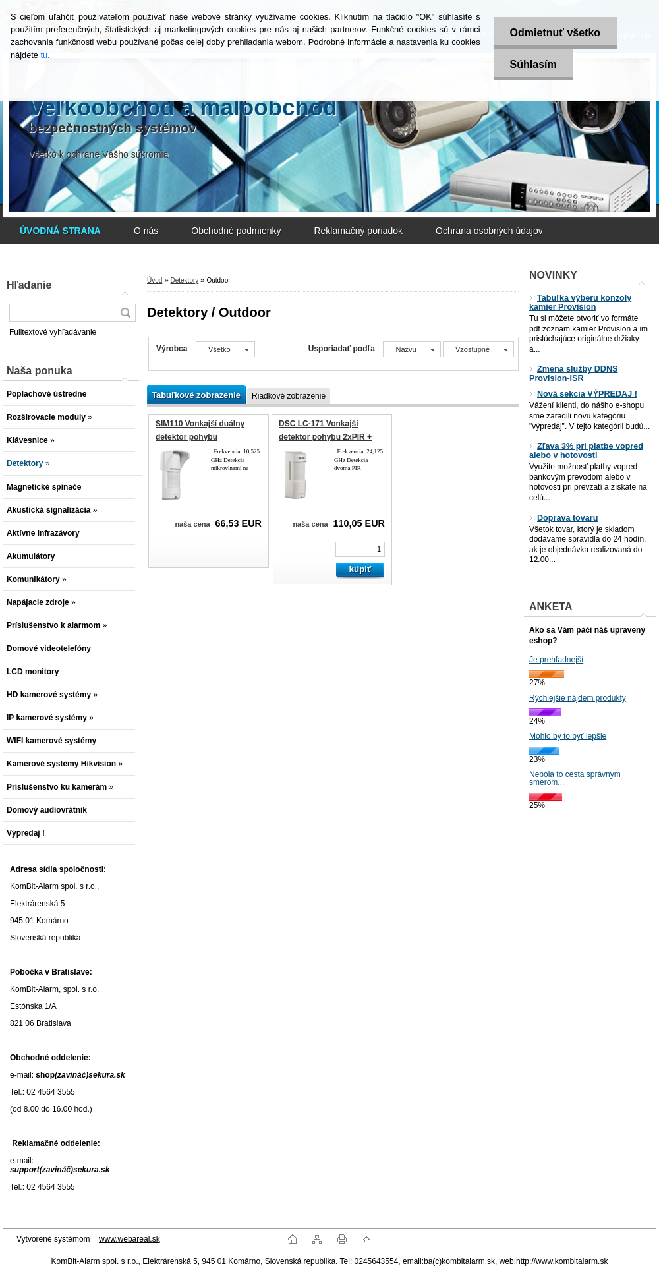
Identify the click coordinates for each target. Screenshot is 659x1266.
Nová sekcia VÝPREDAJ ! (583, 394)
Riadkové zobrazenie (289, 396)
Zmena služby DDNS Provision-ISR (573, 373)
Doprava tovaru (563, 518)
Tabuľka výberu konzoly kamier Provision (580, 302)
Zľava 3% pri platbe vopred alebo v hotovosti (586, 451)
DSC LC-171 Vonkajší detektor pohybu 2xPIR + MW (325, 436)
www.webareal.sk (129, 1239)
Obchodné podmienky (236, 230)
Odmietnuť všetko (555, 32)
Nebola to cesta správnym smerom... (575, 778)
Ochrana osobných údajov (489, 230)
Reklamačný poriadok (358, 230)
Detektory (184, 280)
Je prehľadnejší (556, 660)
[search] (125, 312)
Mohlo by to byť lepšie (567, 736)
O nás (146, 230)
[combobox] (411, 349)
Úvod (154, 280)
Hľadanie (29, 285)
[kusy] (360, 549)
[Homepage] (60, 230)
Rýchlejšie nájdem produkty (577, 698)
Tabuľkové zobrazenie (196, 395)
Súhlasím (533, 64)
